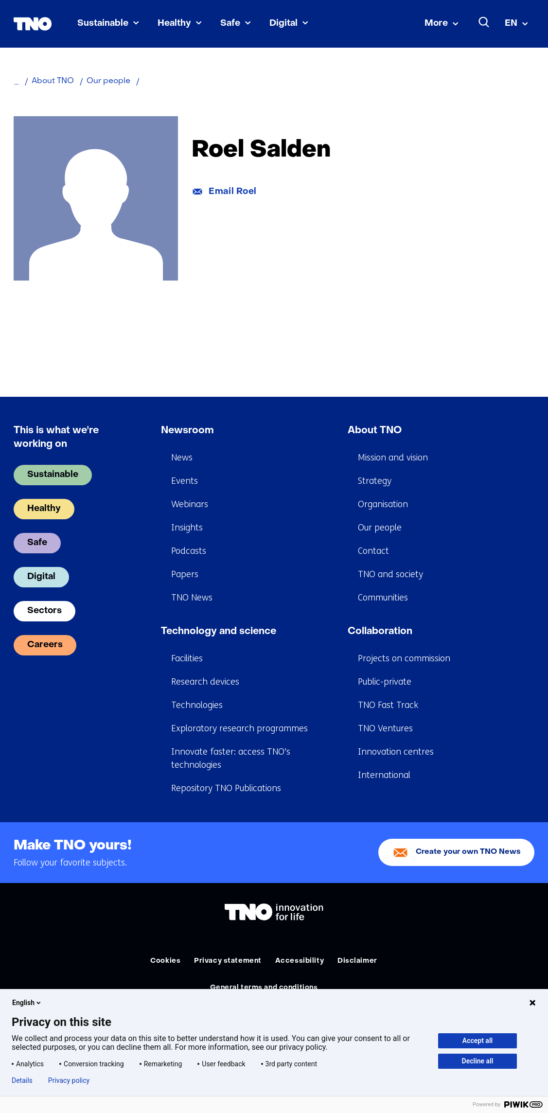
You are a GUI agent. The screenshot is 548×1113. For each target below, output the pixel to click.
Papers (184, 574)
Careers (45, 645)
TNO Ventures (385, 728)
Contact (373, 551)
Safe (230, 23)
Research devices (205, 681)
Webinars (189, 504)
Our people (380, 527)
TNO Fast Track (388, 705)
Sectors (44, 611)
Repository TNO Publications (226, 788)
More (436, 23)
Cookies (165, 961)
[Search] (484, 22)
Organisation (383, 504)
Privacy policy (68, 1080)
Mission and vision (393, 457)
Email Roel (233, 192)
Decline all (478, 1061)
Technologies (197, 705)
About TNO (375, 431)
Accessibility (299, 961)
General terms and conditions (264, 988)
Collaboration (380, 631)
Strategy (374, 481)
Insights (187, 527)
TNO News (191, 597)
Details (22, 1080)
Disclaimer (357, 961)
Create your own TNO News (468, 852)
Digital (283, 23)
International (384, 775)
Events (184, 481)
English (27, 1003)
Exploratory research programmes (239, 728)
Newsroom (187, 431)
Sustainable (102, 23)
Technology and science (218, 631)
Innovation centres (396, 751)
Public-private (384, 681)
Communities (383, 597)
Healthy (174, 23)
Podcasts (188, 551)
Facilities (187, 658)
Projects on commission (404, 658)
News (182, 457)
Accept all (477, 1040)
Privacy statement (228, 961)
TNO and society (390, 574)
